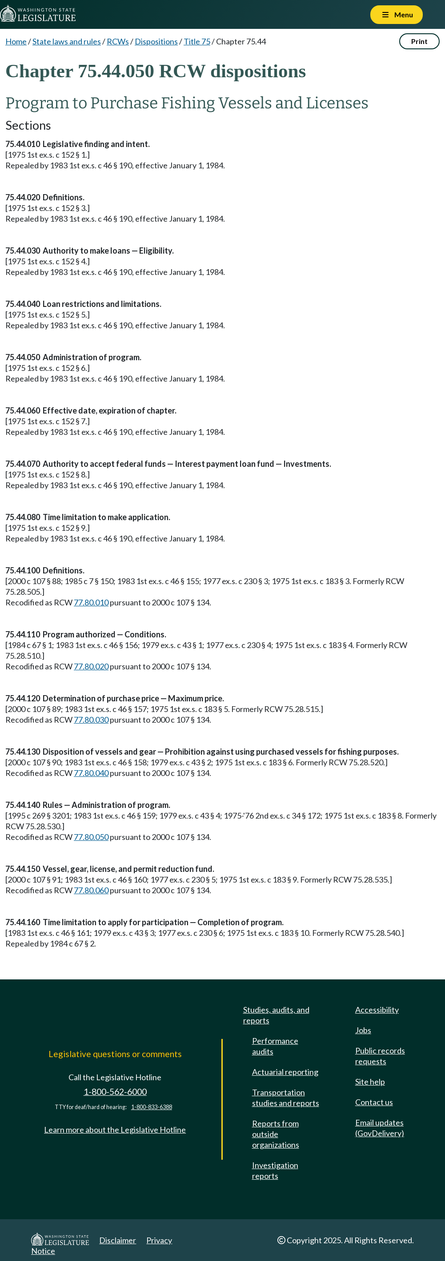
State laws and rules (66, 41)
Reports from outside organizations (275, 1134)
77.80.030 (91, 719)
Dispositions (156, 41)
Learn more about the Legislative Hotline (115, 1129)
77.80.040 (91, 773)
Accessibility (377, 1009)
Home (16, 41)
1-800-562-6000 (115, 1091)
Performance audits (275, 1046)
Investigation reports (275, 1170)
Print (419, 41)
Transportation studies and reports (285, 1097)
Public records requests (380, 1056)
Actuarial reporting (285, 1072)
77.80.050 (91, 837)
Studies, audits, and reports (276, 1015)
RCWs (118, 41)
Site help (370, 1081)
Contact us (374, 1102)
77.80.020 (91, 666)
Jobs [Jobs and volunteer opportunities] (363, 1030)
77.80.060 (91, 890)
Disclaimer (117, 1240)
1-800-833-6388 (151, 1107)
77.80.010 (91, 602)
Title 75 (197, 41)
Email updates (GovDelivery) (379, 1128)
